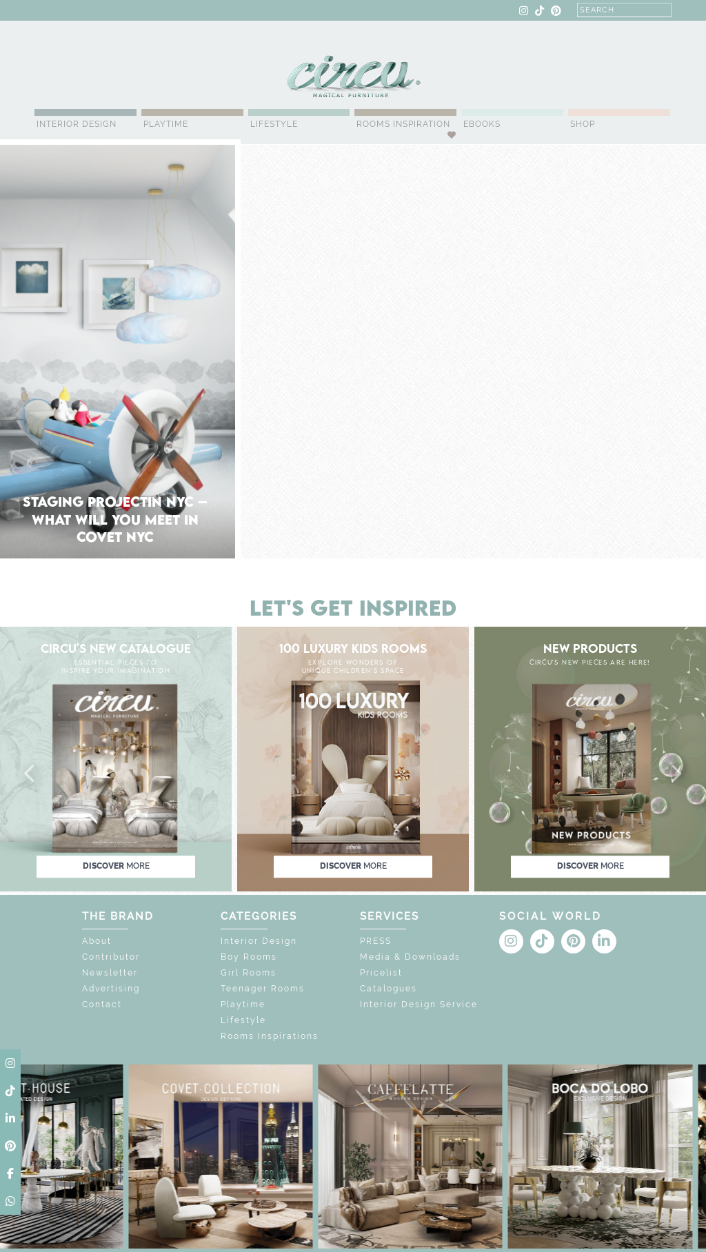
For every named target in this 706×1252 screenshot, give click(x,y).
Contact (102, 1004)
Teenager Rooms (263, 988)
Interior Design (77, 124)
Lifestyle (274, 124)
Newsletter (110, 973)
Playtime (165, 124)
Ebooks (482, 124)
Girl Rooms (248, 973)
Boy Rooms (249, 957)
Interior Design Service (419, 1004)
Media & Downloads (410, 957)
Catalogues (388, 988)
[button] (30, 774)
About (97, 941)
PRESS (376, 941)
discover (116, 866)
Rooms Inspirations (270, 1036)
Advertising (111, 988)
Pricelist (381, 973)
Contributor (111, 957)
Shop (582, 124)
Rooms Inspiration (403, 124)
